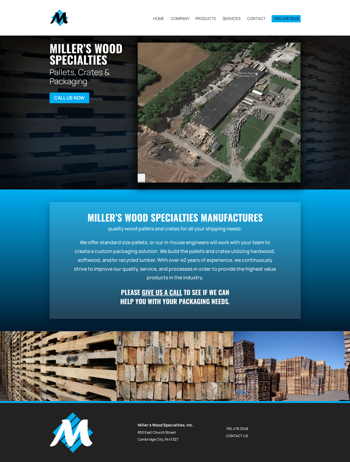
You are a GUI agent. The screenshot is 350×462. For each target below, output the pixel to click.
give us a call (162, 292)
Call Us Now (69, 98)
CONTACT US (237, 435)
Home (158, 19)
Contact (256, 19)
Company (180, 19)
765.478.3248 (286, 18)
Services (231, 19)
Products (205, 19)
